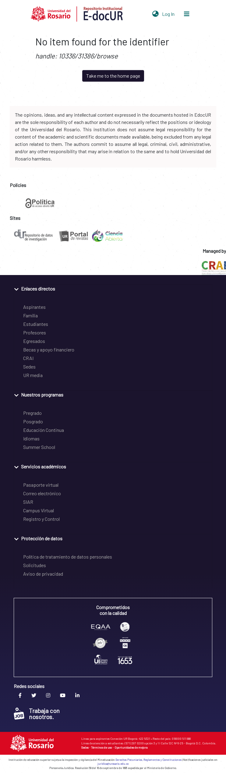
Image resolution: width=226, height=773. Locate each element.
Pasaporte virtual (40, 485)
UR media (33, 375)
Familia (30, 315)
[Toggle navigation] (186, 14)
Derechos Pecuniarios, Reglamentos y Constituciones (148, 759)
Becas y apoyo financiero (48, 349)
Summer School (39, 447)
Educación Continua (43, 430)
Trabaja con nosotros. (37, 714)
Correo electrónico (42, 493)
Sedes (29, 366)
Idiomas (31, 438)
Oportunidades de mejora (131, 747)
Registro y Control (41, 519)
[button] (155, 14)
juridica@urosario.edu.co (113, 763)
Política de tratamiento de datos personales (67, 556)
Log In (169, 14)
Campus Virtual (38, 510)
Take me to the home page (113, 76)
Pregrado (32, 413)
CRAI (28, 358)
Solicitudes (34, 565)
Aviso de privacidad (43, 574)
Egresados (34, 341)
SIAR (28, 502)
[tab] (113, 288)
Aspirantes (34, 307)
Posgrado (33, 421)
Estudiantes (35, 324)
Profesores (34, 332)
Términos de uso (101, 747)
